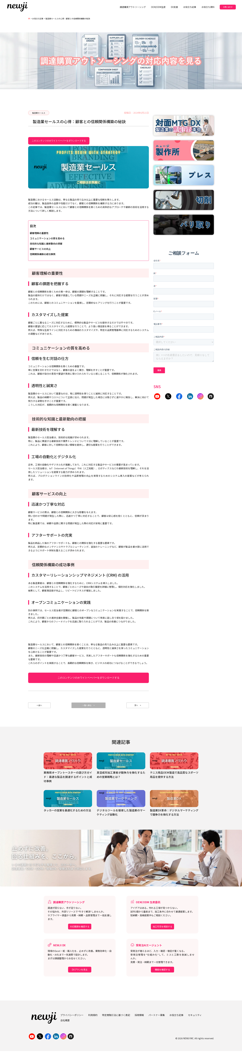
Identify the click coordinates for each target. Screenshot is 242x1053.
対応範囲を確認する (79, 928)
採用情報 (139, 1017)
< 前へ (39, 706)
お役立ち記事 (189, 7)
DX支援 (174, 7)
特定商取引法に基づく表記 (116, 1017)
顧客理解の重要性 (39, 233)
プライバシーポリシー (72, 1017)
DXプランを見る (80, 971)
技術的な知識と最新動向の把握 (46, 243)
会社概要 (65, 1022)
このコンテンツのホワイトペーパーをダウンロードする (59, 140)
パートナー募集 (157, 1017)
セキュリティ (195, 1017)
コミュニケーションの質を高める (47, 238)
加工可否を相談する (162, 928)
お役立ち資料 (207, 7)
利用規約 (92, 1017)
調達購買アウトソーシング (133, 7)
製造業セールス (38, 113)
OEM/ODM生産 (158, 7)
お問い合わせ (227, 7)
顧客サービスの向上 (40, 248)
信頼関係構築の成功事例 (42, 254)
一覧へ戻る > (88, 706)
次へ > (138, 706)
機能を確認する (162, 971)
